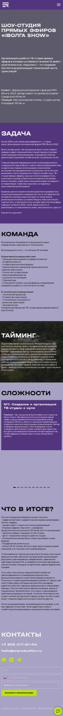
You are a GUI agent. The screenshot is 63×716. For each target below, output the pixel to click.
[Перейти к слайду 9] (44, 487)
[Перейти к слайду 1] (14, 487)
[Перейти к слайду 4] (26, 487)
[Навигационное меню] (58, 5)
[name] (31, 670)
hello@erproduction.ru (21, 651)
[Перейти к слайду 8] (41, 487)
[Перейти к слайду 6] (33, 487)
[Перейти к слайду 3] (22, 487)
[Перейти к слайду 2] (18, 487)
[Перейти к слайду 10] (48, 487)
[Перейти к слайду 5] (29, 487)
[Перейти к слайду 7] (37, 487)
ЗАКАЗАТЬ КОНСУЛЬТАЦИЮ (19, 693)
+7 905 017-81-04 (19, 644)
